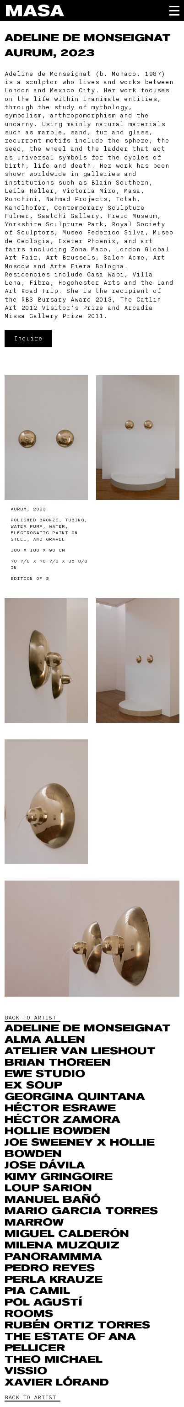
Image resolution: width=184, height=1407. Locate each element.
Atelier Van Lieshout (80, 1051)
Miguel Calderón (67, 1234)
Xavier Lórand (57, 1382)
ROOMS (29, 1314)
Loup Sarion (48, 1188)
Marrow (34, 1222)
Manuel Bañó (53, 1199)
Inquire (28, 338)
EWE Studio (45, 1074)
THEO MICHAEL (54, 1359)
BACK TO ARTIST (30, 1017)
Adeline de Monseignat (88, 38)
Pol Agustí (43, 1302)
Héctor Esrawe (60, 1108)
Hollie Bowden (57, 1131)
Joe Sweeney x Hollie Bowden (80, 1148)
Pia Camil (37, 1291)
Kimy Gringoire (59, 1177)
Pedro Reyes (50, 1268)
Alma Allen (45, 1040)
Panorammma (53, 1257)
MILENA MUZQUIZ (62, 1245)
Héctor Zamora (62, 1120)
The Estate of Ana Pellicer (70, 1342)
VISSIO (26, 1371)
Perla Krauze (54, 1279)
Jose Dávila (45, 1165)
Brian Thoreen (58, 1062)
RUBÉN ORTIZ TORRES (77, 1325)
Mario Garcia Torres (81, 1211)
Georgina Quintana (75, 1097)
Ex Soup (33, 1085)
